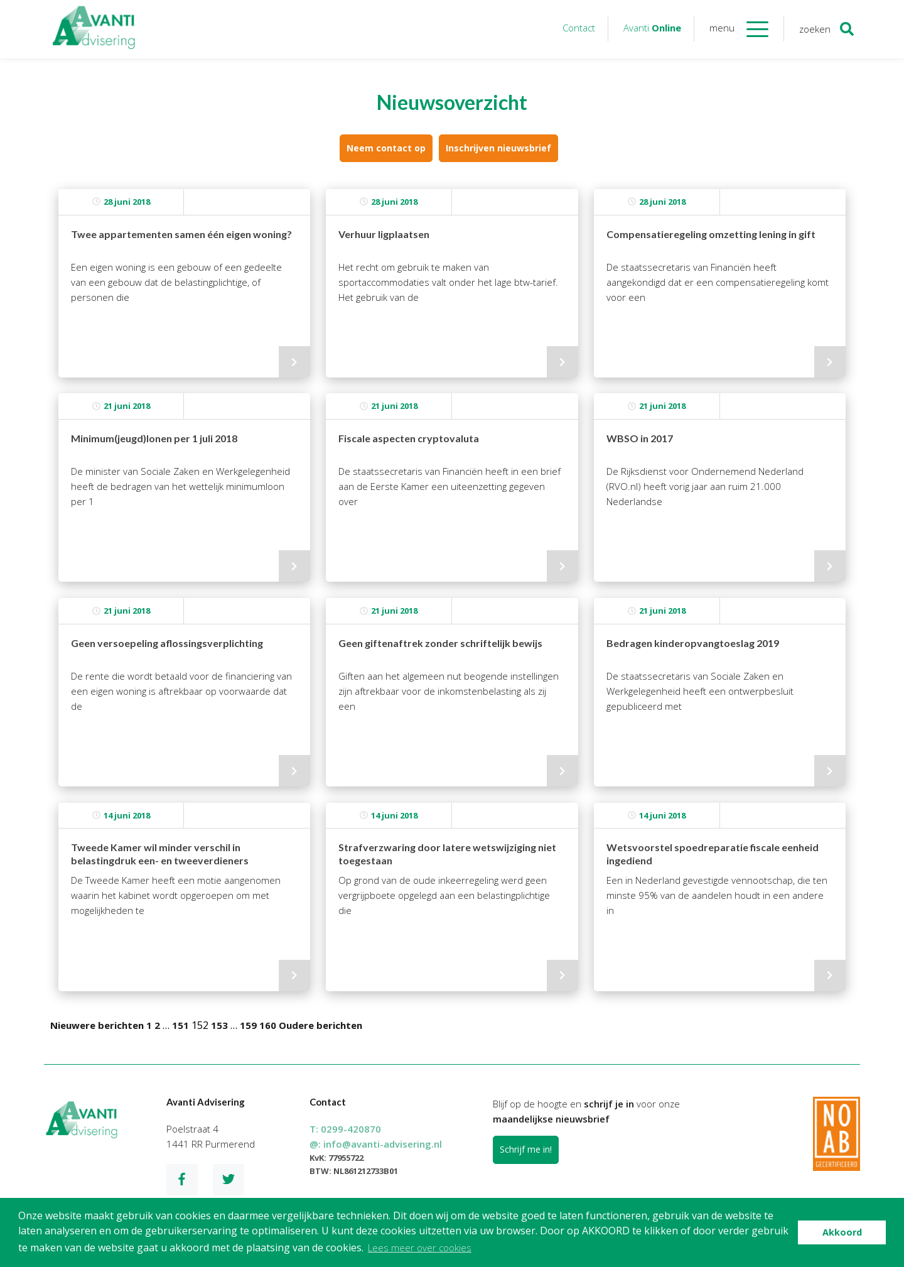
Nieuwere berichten (97, 1025)
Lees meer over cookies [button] (419, 1247)
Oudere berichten (320, 1025)
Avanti (652, 27)
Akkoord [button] (842, 1232)
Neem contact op (386, 148)
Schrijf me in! (526, 1149)
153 (219, 1025)
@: (375, 1144)
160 (267, 1025)
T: (345, 1129)
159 (248, 1025)
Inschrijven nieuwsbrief (498, 148)
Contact (578, 27)
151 (180, 1025)
